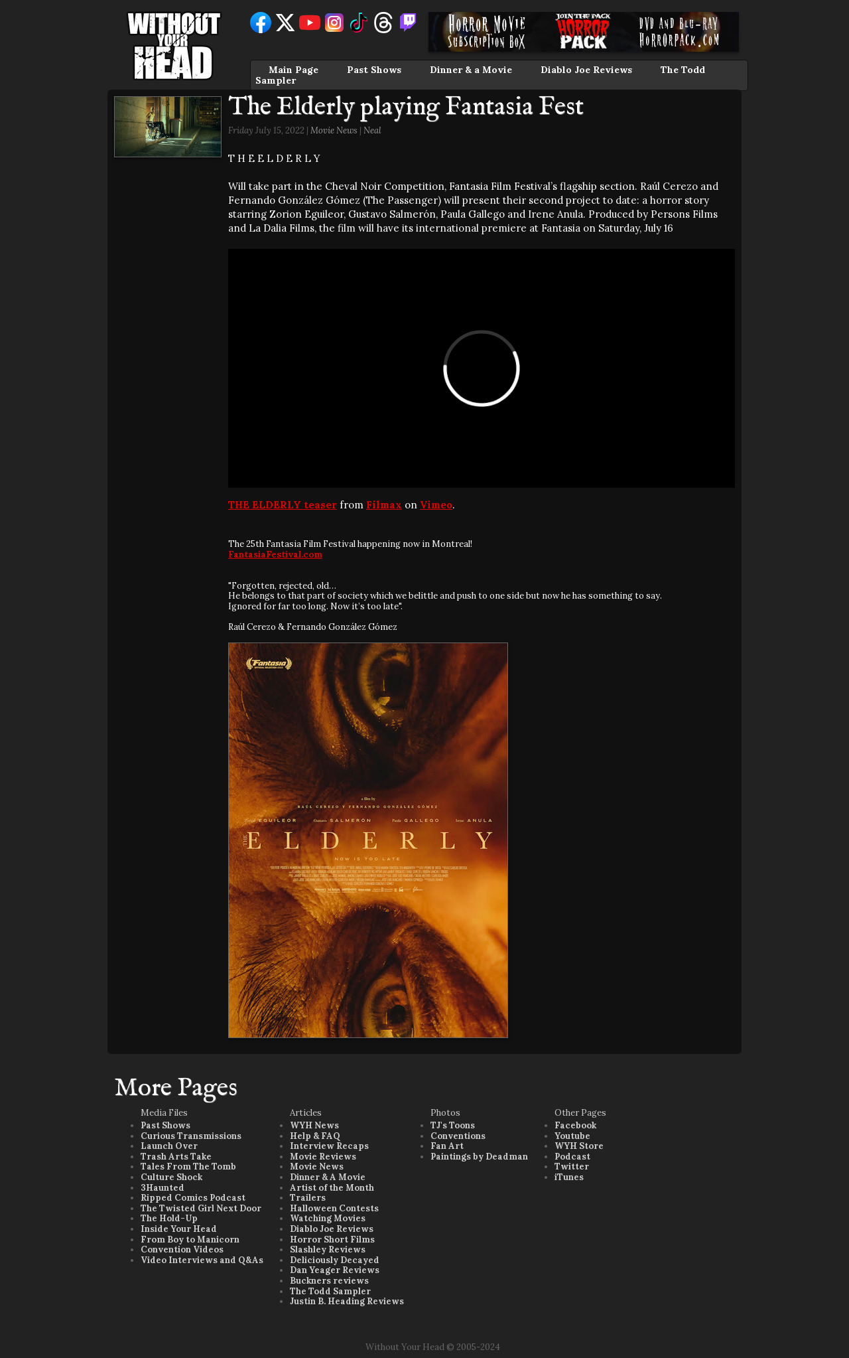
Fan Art (447, 1146)
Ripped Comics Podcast (193, 1197)
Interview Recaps (329, 1146)
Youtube (572, 1136)
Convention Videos (182, 1249)
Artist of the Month (332, 1187)
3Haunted (162, 1187)
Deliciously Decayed (334, 1260)
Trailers (308, 1197)
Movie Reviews (323, 1156)
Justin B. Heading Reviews (347, 1301)
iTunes (569, 1177)
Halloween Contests (334, 1208)
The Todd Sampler (330, 1291)
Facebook (575, 1125)
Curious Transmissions (191, 1136)
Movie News (334, 130)
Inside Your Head (179, 1229)
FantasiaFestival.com (275, 554)
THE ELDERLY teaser (282, 504)
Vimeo (436, 504)
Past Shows (374, 70)
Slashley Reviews (327, 1249)
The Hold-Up (169, 1218)
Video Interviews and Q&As (202, 1260)
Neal (372, 130)
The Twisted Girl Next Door (201, 1208)
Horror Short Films (332, 1239)
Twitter (572, 1166)
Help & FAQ (315, 1136)
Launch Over (169, 1146)
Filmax (384, 504)
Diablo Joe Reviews (586, 70)
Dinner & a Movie (471, 70)
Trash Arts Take (176, 1156)
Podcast (572, 1156)
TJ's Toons (452, 1125)
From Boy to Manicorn (190, 1239)
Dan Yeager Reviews (334, 1270)
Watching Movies (327, 1218)
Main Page (293, 70)
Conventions (458, 1136)
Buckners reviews (329, 1280)
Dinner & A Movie (327, 1177)
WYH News (314, 1125)
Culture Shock (171, 1177)
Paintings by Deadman (479, 1156)
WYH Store (579, 1146)
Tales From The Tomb (188, 1166)
